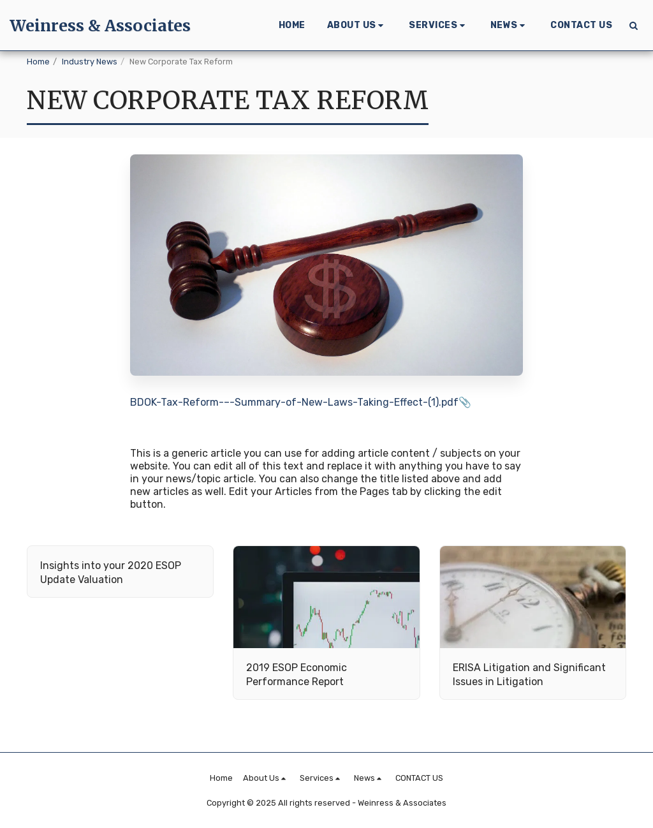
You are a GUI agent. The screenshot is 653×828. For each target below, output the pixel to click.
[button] (357, 25)
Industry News (89, 61)
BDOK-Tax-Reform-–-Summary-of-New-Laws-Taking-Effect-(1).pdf (294, 402)
